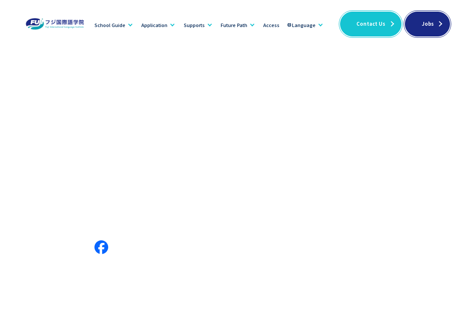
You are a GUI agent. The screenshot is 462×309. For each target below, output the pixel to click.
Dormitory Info (153, 212)
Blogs (352, 212)
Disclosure (199, 212)
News (322, 212)
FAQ (414, 212)
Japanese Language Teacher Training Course (336, 227)
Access (271, 24)
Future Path (234, 24)
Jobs (428, 23)
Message (71, 212)
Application (154, 24)
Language (304, 24)
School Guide (109, 24)
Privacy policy (428, 227)
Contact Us (370, 23)
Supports (194, 24)
